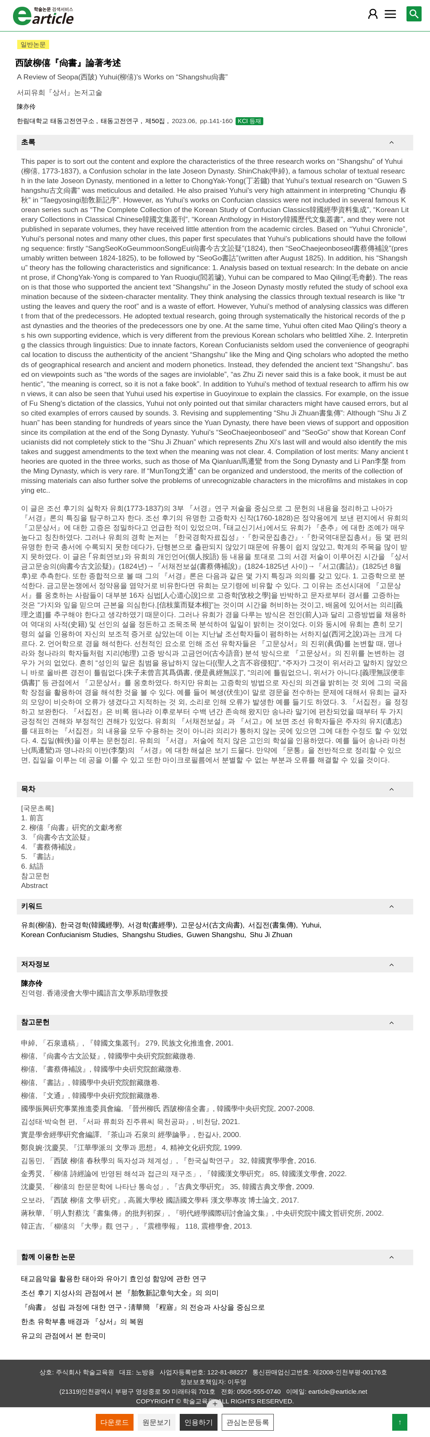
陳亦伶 (26, 106)
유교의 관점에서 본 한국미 (63, 1336)
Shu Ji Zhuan (271, 934)
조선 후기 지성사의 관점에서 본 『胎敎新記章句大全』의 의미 (120, 1293)
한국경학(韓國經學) (91, 925)
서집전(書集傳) (272, 925)
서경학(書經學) (152, 925)
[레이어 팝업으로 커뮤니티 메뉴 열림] (390, 13)
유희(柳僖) (38, 925)
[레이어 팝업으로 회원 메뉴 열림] (372, 13)
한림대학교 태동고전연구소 (56, 120)
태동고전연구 (120, 120)
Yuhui (311, 925)
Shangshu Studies (151, 934)
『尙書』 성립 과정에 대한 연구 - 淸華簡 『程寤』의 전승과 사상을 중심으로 (143, 1307)
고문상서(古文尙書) (212, 925)
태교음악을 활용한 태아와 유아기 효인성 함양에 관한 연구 (114, 1278)
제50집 (156, 120)
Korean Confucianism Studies (68, 934)
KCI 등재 (249, 121)
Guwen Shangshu (215, 934)
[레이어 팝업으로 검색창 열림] (414, 13)
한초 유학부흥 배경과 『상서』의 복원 (82, 1321)
